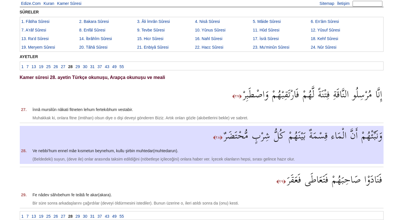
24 (324, 47)
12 (325, 30)
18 (324, 38)
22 (209, 47)
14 (95, 38)
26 (56, 66)
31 (92, 66)
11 (266, 30)
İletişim (343, 3)
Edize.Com (31, 3)
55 (121, 66)
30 (85, 66)
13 (35, 38)
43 (107, 66)
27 (63, 66)
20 (93, 47)
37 (99, 66)
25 (48, 66)
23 (271, 47)
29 (78, 66)
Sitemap (327, 3)
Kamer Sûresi (69, 3)
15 (150, 38)
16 (209, 38)
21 (153, 47)
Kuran (49, 3)
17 (266, 38)
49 (114, 66)
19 (38, 47)
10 (210, 30)
